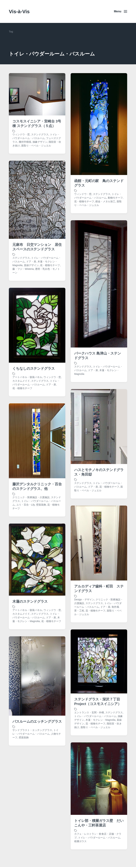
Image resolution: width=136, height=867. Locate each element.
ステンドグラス (40, 134)
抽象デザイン (40, 141)
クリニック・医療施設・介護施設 (31, 521)
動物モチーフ (115, 197)
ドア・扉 (31, 285)
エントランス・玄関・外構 (89, 736)
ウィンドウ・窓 (21, 134)
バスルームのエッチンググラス (37, 746)
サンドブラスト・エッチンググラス (32, 754)
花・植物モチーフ (84, 201)
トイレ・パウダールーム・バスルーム (95, 740)
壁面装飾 (24, 761)
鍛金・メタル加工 (105, 201)
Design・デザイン (84, 623)
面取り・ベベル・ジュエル (36, 145)
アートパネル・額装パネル (27, 401)
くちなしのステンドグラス (33, 393)
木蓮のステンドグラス (30, 626)
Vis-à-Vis (19, 11)
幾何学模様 (25, 141)
